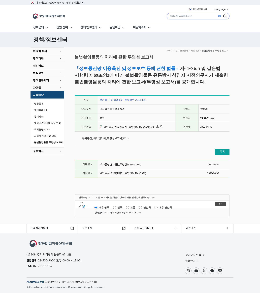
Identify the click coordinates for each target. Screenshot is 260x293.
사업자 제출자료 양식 (45, 136)
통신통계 (41, 110)
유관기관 (191, 228)
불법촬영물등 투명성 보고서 (48, 142)
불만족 (147, 207)
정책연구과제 (41, 80)
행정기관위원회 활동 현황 (47, 123)
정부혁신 (38, 151)
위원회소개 (139, 27)
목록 (222, 151)
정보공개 (38, 27)
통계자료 (38, 116)
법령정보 (38, 73)
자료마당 (38, 95)
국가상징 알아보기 (197, 9)
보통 (132, 207)
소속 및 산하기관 (143, 228)
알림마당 (115, 27)
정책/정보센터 (88, 27)
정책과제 (38, 58)
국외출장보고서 (42, 129)
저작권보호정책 (53, 282)
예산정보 (38, 65)
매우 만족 (104, 207)
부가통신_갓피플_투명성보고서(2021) (120, 164)
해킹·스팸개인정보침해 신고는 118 (79, 282)
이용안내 (192, 261)
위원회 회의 (40, 51)
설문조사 (87, 228)
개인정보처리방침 (35, 282)
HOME (170, 50)
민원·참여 (62, 27)
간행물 (37, 87)
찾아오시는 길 (195, 255)
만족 (119, 207)
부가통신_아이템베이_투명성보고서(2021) (123, 173)
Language (222, 9)
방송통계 (38, 103)
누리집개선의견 (39, 228)
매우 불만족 (165, 207)
